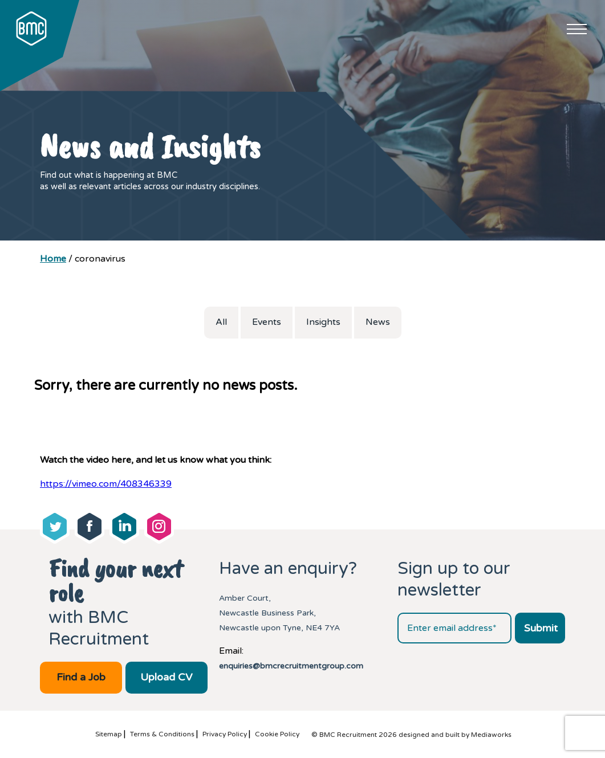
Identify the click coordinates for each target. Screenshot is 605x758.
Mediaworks (491, 735)
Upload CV (166, 677)
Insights (323, 322)
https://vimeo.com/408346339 (106, 484)
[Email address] (454, 628)
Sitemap (108, 734)
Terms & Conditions (162, 734)
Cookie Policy (277, 734)
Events (266, 322)
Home (53, 258)
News (378, 322)
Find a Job (80, 677)
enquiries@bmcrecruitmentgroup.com (291, 666)
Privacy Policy (224, 734)
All (221, 322)
